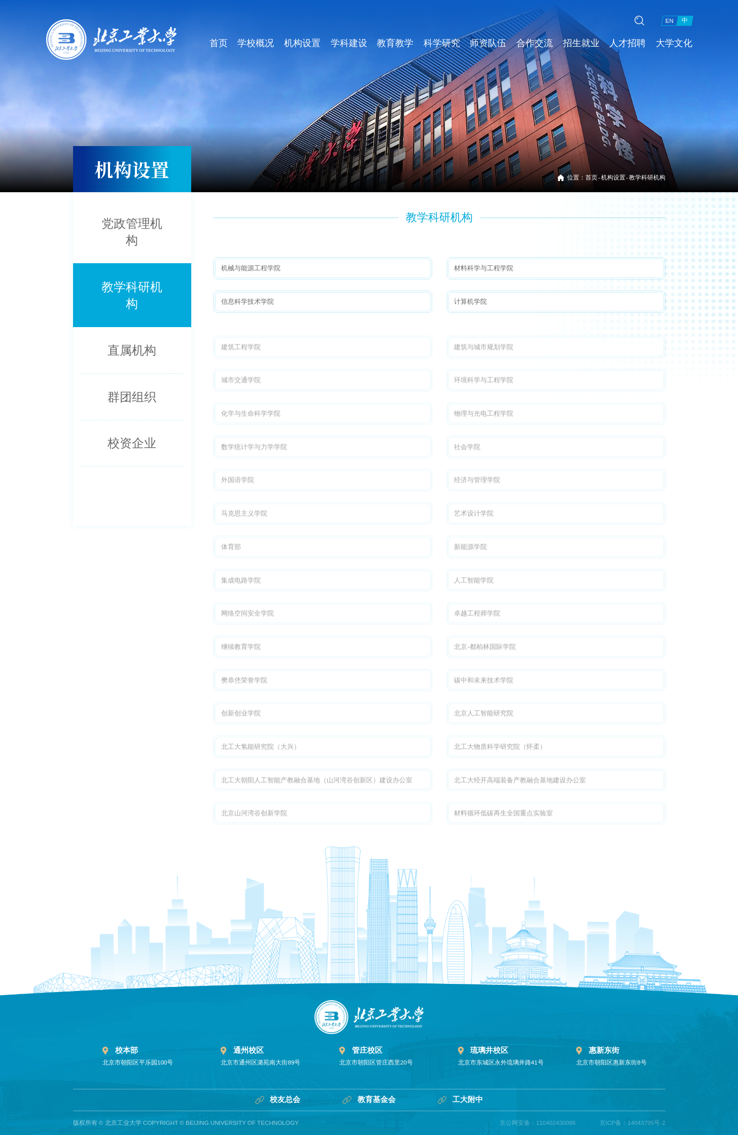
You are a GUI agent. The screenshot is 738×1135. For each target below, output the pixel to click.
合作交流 (538, 35)
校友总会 (277, 1099)
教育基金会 (368, 1099)
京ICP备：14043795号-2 (632, 1122)
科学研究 (444, 35)
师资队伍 (491, 35)
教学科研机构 (647, 177)
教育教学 (397, 35)
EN (669, 16)
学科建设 (350, 35)
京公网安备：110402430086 (538, 1122)
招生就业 (585, 35)
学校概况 (256, 35)
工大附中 (460, 1099)
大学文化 (679, 35)
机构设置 (303, 35)
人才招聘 (632, 35)
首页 (216, 35)
